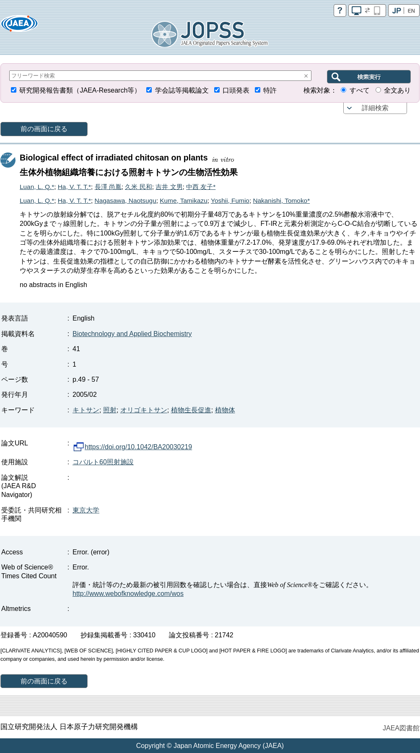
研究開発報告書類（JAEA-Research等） (80, 90)
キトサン (86, 410)
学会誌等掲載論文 (182, 90)
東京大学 (86, 510)
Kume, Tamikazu (183, 200)
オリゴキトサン (143, 410)
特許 (270, 90)
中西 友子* (200, 186)
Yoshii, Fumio (230, 200)
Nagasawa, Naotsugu (125, 200)
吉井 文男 (169, 186)
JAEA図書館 (401, 728)
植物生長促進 (191, 410)
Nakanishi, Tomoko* (281, 200)
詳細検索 (375, 107)
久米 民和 (138, 186)
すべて (360, 90)
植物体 (225, 410)
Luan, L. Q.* (37, 186)
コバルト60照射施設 (103, 462)
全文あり (397, 90)
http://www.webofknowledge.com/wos (128, 593)
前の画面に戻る (44, 128)
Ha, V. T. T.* (74, 186)
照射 (110, 410)
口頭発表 (236, 90)
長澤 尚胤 (108, 186)
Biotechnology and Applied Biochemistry (132, 333)
